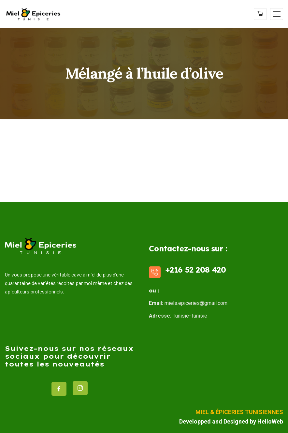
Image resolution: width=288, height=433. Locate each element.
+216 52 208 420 (195, 270)
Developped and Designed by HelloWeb (231, 421)
